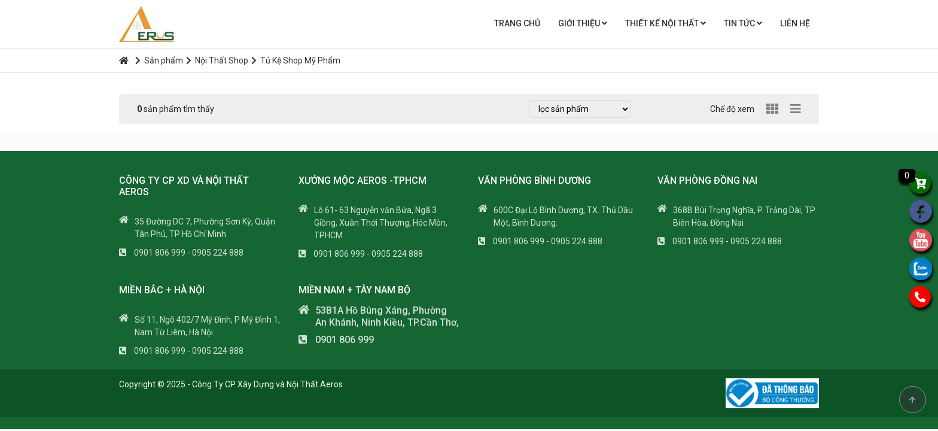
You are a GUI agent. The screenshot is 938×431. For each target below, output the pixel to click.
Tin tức (743, 23)
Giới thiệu (582, 23)
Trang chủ (517, 23)
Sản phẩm (159, 60)
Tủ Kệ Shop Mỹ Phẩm (295, 60)
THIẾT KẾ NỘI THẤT (665, 23)
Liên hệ (795, 23)
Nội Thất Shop (217, 60)
